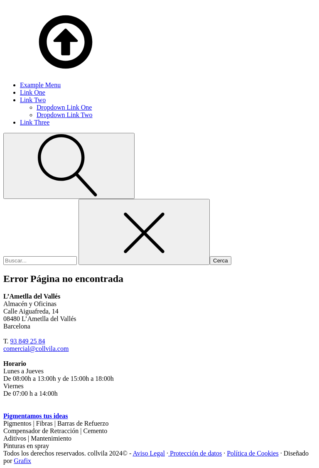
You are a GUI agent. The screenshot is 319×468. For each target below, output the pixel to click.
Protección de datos (195, 453)
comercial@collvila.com (36, 348)
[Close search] (144, 232)
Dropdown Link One (64, 107)
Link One (32, 92)
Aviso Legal (148, 453)
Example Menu (40, 84)
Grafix (22, 460)
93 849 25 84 (27, 341)
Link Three (34, 122)
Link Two (33, 99)
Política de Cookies (252, 453)
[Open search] (69, 166)
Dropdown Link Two (65, 114)
